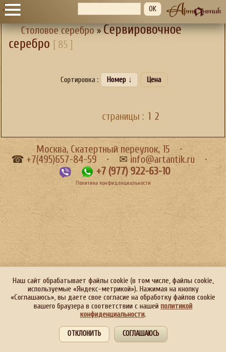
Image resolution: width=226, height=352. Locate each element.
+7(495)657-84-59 (61, 160)
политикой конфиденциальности (136, 310)
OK (152, 8)
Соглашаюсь (141, 334)
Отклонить (84, 334)
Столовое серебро (57, 30)
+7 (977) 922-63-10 (133, 172)
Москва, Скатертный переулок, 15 (103, 149)
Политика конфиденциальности (113, 182)
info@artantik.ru (162, 160)
